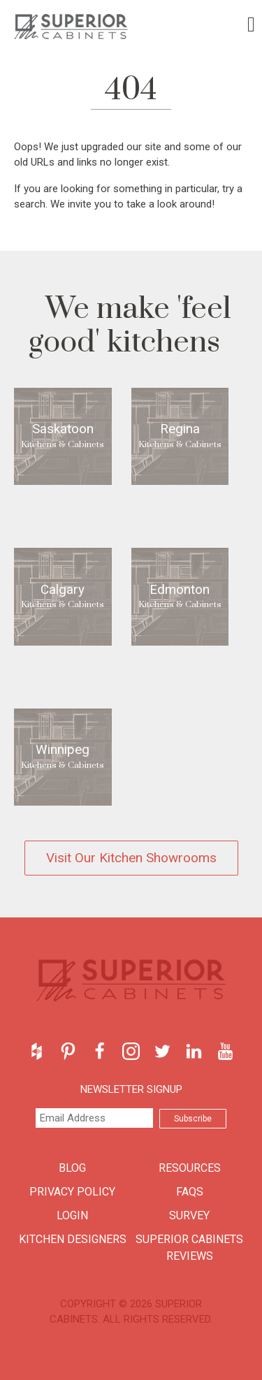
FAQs (189, 1191)
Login (72, 1215)
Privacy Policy (72, 1191)
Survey (189, 1215)
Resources (190, 1168)
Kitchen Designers (72, 1239)
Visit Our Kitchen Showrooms (131, 858)
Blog (72, 1168)
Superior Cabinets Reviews (189, 1248)
